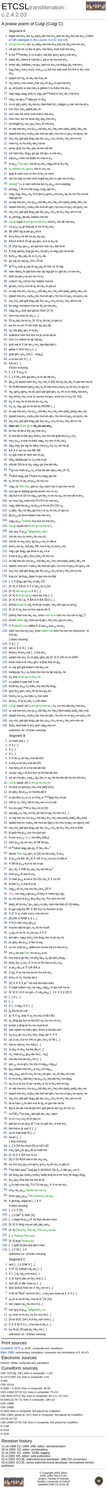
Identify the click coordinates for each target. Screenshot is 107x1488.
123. (5, 614)
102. (5, 510)
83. (6, 416)
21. (6, 143)
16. (6, 118)
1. (6, 35)
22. (6, 148)
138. (5, 686)
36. (6, 221)
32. (6, 202)
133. (5, 662)
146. (5, 725)
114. (5, 570)
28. (6, 178)
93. (6, 464)
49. (6, 286)
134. (5, 667)
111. (5, 556)
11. (6, 92)
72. (6, 1088)
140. (5, 696)
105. (5, 525)
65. (6, 363)
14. (6, 109)
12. (6, 98)
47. (6, 276)
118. (5, 591)
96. (6, 480)
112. (5, 560)
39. (6, 236)
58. (6, 330)
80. (6, 401)
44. (6, 260)
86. (6, 430)
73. (6, 1093)
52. (6, 300)
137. (5, 681)
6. (6, 64)
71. (6, 1083)
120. (5, 599)
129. (5, 643)
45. (6, 265)
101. (5, 505)
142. (5, 705)
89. (6, 445)
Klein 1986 (7, 1352)
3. (6, 49)
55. (6, 315)
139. (5, 690)
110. (5, 551)
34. (6, 211)
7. (6, 69)
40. (6, 241)
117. (5, 586)
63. (6, 354)
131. (5, 652)
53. (6, 305)
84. (6, 421)
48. (6, 281)
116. (5, 581)
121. (5, 604)
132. (5, 657)
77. (6, 386)
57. (6, 325)
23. (6, 153)
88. (6, 440)
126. (5, 630)
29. (6, 183)
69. (6, 1073)
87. (6, 435)
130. (5, 648)
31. (6, 194)
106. (5, 530)
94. (6, 469)
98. (6, 491)
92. (6, 459)
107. (5, 536)
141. (5, 700)
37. (6, 226)
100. (5, 500)
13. (6, 104)
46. (6, 271)
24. (6, 158)
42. (6, 251)
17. (6, 123)
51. (6, 295)
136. (5, 676)
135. (5, 672)
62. (6, 349)
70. (6, 1078)
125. (5, 625)
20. (6, 138)
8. (6, 78)
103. (5, 515)
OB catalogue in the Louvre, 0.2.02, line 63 (39, 39)
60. (6, 339)
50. (6, 291)
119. (5, 595)
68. (6, 1069)
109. (5, 546)
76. (6, 381)
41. (6, 246)
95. (6, 475)
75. (6, 376)
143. (5, 710)
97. (6, 485)
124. (5, 620)
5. (6, 59)
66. (6, 1059)
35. (6, 216)
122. (5, 609)
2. (6, 44)
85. (6, 425)
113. (5, 565)
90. (6, 450)
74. (6, 372)
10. (6, 88)
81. (6, 406)
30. (6, 189)
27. (6, 173)
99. (6, 495)
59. (6, 335)
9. (6, 83)
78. (6, 391)
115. (5, 575)
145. (5, 720)
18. (6, 128)
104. (5, 520)
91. (6, 454)
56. (6, 320)
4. (6, 53)
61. (6, 344)
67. (6, 1064)
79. (6, 396)
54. (6, 310)
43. (6, 255)
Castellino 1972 (10, 1348)
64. (6, 359)
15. (6, 114)
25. (6, 163)
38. (6, 231)
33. (6, 206)
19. (6, 133)
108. (5, 541)
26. (6, 168)
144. (5, 715)
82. (6, 411)
